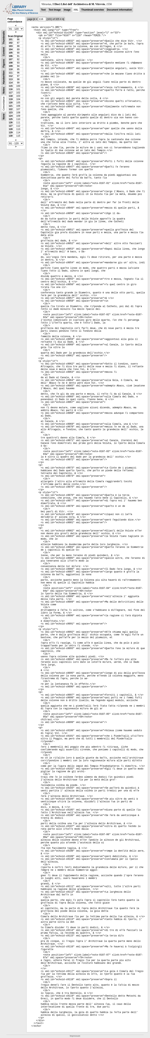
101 (10, 39)
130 (10, 135)
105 (10, 52)
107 (10, 59)
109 (10, 66)
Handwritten (3, 77)
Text (43, 9)
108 (10, 62)
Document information (119, 9)
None (3, 116)
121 (10, 106)
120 (10, 102)
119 (10, 99)
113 (10, 79)
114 (10, 82)
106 (10, 56)
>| (63, 19)
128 (10, 129)
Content (3, 51)
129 (10, 132)
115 (10, 86)
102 (10, 42)
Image (67, 9)
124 (10, 116)
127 (10, 125)
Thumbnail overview (92, 9)
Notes (3, 90)
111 (10, 72)
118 (10, 96)
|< (34, 19)
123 (10, 112)
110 (10, 69)
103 (10, 46)
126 (10, 122)
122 (10, 109)
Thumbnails (3, 37)
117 (10, 92)
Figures (3, 63)
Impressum (75, 1036)
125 (10, 119)
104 (10, 49)
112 (10, 76)
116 (10, 89)
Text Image (55, 9)
